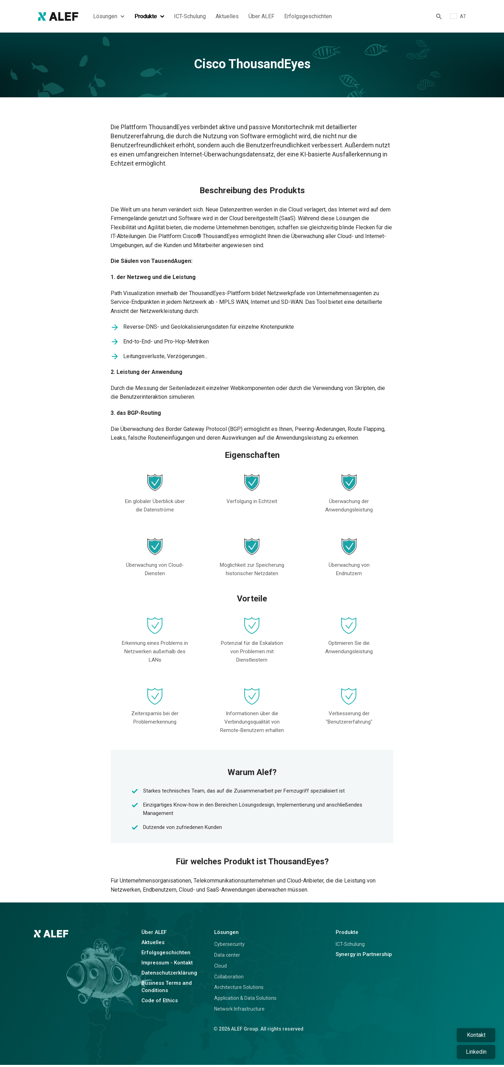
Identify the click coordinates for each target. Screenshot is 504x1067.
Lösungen (109, 17)
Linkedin (476, 1051)
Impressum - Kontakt (167, 965)
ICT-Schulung (190, 17)
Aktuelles (227, 17)
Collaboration (229, 979)
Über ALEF (261, 17)
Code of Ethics (159, 1003)
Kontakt (476, 1035)
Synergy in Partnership (364, 957)
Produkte (149, 17)
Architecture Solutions (239, 989)
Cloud (220, 968)
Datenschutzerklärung (169, 975)
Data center (227, 957)
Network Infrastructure (239, 1011)
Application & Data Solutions (245, 1000)
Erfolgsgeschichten (308, 17)
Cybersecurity (229, 946)
